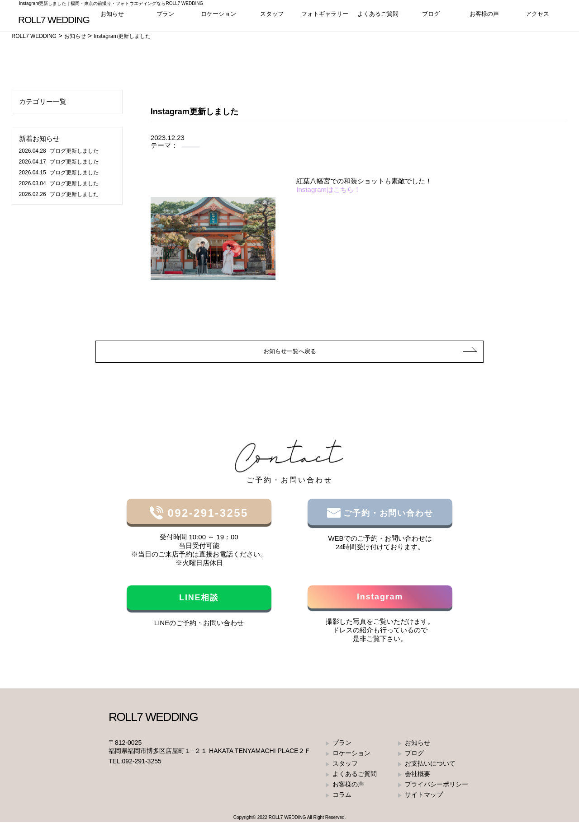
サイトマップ (424, 795)
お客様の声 (484, 17)
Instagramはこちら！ (328, 189)
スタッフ (272, 17)
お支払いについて (430, 764)
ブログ (431, 17)
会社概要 (417, 774)
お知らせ (112, 17)
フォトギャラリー (324, 17)
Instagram (380, 597)
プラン (165, 17)
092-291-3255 (205, 514)
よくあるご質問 (378, 17)
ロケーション (218, 17)
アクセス (537, 17)
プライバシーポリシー (436, 785)
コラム (341, 795)
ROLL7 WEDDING (287, 818)
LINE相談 (199, 598)
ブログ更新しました (59, 151)
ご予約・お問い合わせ (387, 514)
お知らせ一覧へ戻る (289, 351)
